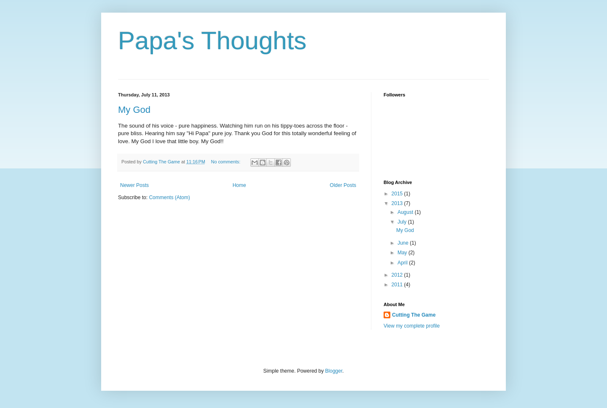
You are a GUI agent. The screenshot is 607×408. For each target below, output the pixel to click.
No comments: (226, 161)
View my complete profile (412, 326)
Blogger (333, 371)
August (406, 212)
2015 (398, 194)
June (404, 243)
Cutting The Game (413, 315)
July (403, 222)
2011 (398, 285)
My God (134, 109)
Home (239, 185)
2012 (398, 275)
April (403, 263)
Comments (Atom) (169, 197)
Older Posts (343, 185)
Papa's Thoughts (212, 41)
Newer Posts (134, 185)
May (403, 253)
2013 (398, 203)
